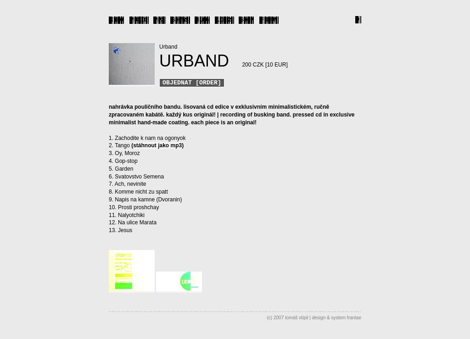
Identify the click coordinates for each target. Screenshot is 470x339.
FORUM (269, 19)
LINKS (224, 19)
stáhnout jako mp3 (157, 146)
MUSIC (139, 19)
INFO (116, 19)
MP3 (160, 19)
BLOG (202, 19)
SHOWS (180, 19)
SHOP (246, 19)
